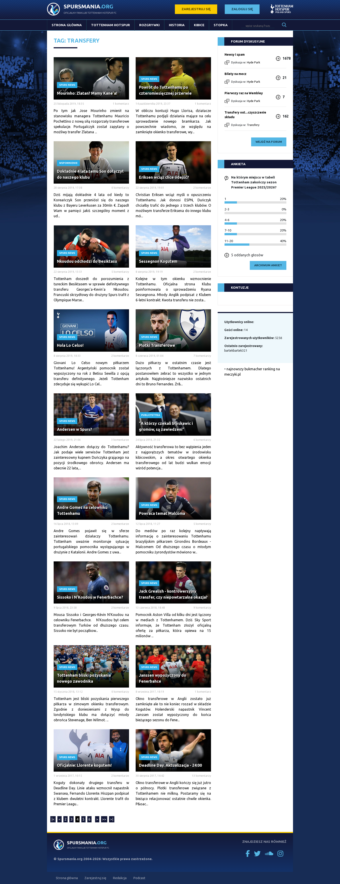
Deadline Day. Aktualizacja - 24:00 (170, 765)
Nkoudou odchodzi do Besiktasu (87, 261)
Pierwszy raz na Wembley (244, 93)
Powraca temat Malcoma (162, 513)
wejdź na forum (269, 141)
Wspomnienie (68, 163)
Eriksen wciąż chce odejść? (164, 177)
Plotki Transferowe (157, 345)
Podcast (139, 878)
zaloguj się (242, 9)
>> (104, 819)
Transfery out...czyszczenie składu (245, 115)
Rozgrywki (149, 25)
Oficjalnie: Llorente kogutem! (84, 765)
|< (53, 819)
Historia (177, 25)
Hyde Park (253, 62)
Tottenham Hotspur (110, 25)
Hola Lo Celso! (70, 345)
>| (111, 819)
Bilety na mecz (235, 74)
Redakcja (120, 878)
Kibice (199, 25)
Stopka (221, 25)
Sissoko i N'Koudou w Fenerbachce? (90, 597)
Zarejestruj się (95, 878)
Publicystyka (150, 415)
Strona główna (67, 25)
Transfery (253, 124)
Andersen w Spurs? (74, 429)
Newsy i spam (235, 54)
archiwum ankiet (268, 265)
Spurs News (67, 85)
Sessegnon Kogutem (158, 261)
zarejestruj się (196, 9)
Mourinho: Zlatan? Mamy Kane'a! (87, 93)
